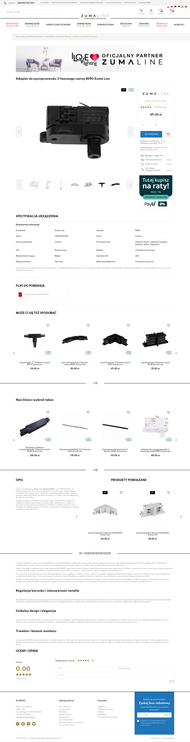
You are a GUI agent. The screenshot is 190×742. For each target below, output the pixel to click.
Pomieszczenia (105, 25)
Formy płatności (65, 707)
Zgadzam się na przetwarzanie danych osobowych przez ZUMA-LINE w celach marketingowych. (153, 723)
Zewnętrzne (84, 25)
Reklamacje (102, 714)
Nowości (179, 25)
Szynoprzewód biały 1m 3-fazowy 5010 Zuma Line (75, 450)
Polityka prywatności (106, 709)
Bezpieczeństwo (65, 714)
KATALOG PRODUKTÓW (113, 2)
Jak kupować (64, 717)
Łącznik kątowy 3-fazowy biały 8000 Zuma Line (107, 534)
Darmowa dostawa (66, 725)
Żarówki (144, 25)
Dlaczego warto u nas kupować (71, 722)
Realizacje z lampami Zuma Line (91, 2)
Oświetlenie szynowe (58, 25)
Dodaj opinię (161, 107)
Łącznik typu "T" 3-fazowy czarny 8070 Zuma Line (34, 363)
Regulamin (102, 707)
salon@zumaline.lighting (25, 717)
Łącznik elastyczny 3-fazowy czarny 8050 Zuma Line (75, 363)
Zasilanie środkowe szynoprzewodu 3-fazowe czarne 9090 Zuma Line (34, 449)
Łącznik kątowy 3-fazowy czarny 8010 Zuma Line (115, 363)
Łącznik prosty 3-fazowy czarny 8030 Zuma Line (155, 363)
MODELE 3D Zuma (130, 2)
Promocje (162, 25)
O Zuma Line (44, 2)
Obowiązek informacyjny (107, 717)
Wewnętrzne (32, 25)
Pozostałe (102, 701)
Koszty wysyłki (64, 709)
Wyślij (171, 681)
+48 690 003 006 (25, 3)
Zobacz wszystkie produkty (156, 101)
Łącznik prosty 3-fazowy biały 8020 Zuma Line (154, 534)
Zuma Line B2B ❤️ (144, 2)
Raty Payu (63, 712)
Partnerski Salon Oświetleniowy (64, 2)
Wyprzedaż (12, 25)
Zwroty (100, 712)
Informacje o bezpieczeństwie (37, 294)
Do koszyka (151, 134)
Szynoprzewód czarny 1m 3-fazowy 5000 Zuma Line (115, 450)
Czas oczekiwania (66, 720)
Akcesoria (126, 25)
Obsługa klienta (66, 701)
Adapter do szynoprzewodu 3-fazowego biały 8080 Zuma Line (155, 450)
